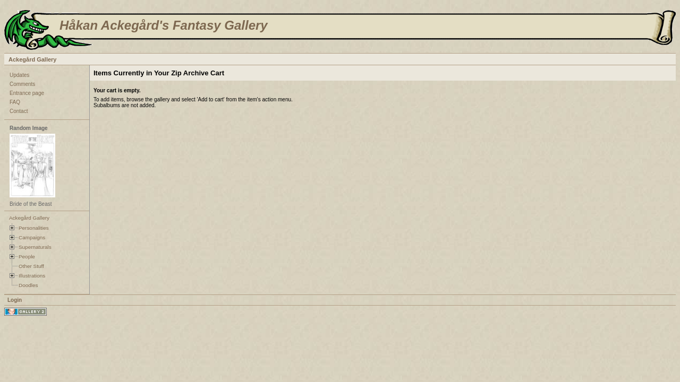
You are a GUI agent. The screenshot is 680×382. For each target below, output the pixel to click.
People (27, 256)
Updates (19, 75)
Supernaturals (35, 247)
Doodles (28, 285)
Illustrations (32, 276)
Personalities (34, 228)
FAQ (15, 102)
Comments (22, 84)
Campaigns (32, 237)
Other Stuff (31, 266)
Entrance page (27, 93)
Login (14, 300)
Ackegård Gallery (32, 59)
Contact (19, 111)
